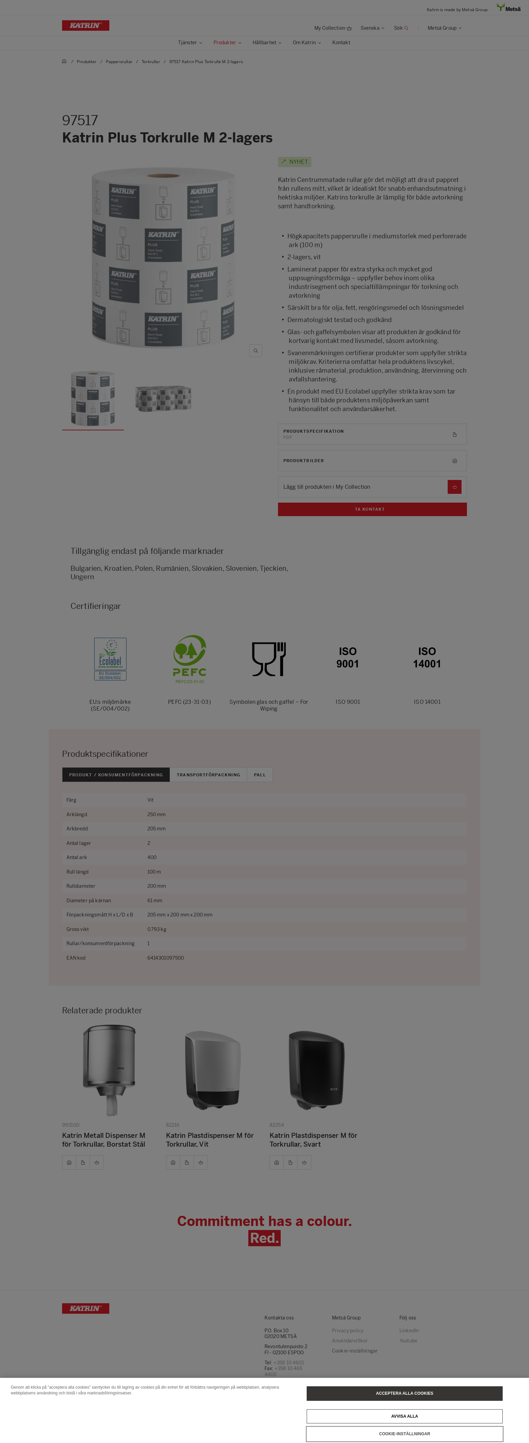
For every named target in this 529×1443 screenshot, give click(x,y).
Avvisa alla (404, 1423)
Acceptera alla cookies (405, 1400)
